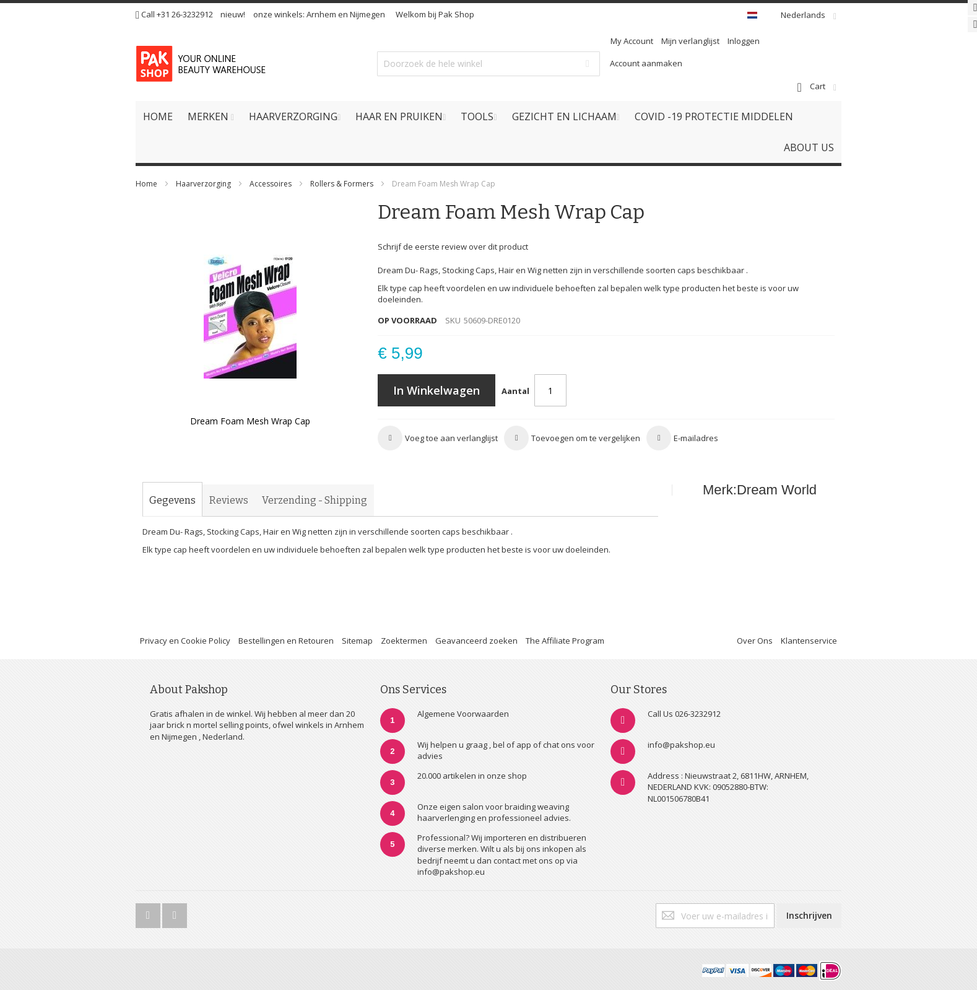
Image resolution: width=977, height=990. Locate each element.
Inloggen (743, 40)
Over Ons (755, 640)
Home (146, 183)
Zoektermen (404, 640)
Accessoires (271, 183)
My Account (631, 40)
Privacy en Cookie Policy (185, 640)
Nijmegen (367, 14)
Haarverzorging (203, 183)
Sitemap (357, 640)
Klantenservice (809, 640)
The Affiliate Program (565, 640)
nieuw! (232, 14)
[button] (438, 438)
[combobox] (488, 63)
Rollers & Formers (341, 183)
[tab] (172, 500)
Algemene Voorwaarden (463, 713)
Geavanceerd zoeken (476, 640)
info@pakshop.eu (681, 744)
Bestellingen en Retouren (286, 640)
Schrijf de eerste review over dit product (453, 246)
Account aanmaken (646, 63)
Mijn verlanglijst (690, 40)
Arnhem (321, 14)
